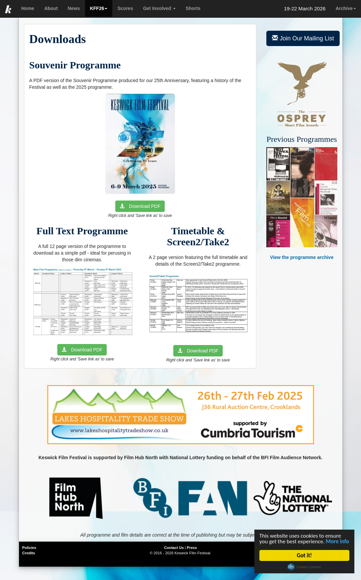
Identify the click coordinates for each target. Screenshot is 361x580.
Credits (28, 553)
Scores (125, 8)
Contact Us (174, 548)
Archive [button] (346, 8)
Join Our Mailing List (303, 38)
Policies (29, 548)
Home (27, 8)
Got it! (304, 555)
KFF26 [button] (99, 8)
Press (192, 548)
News (74, 8)
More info (338, 541)
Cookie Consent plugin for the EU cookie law (305, 567)
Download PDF (140, 206)
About (51, 8)
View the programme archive (301, 203)
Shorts (193, 8)
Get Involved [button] (159, 8)
